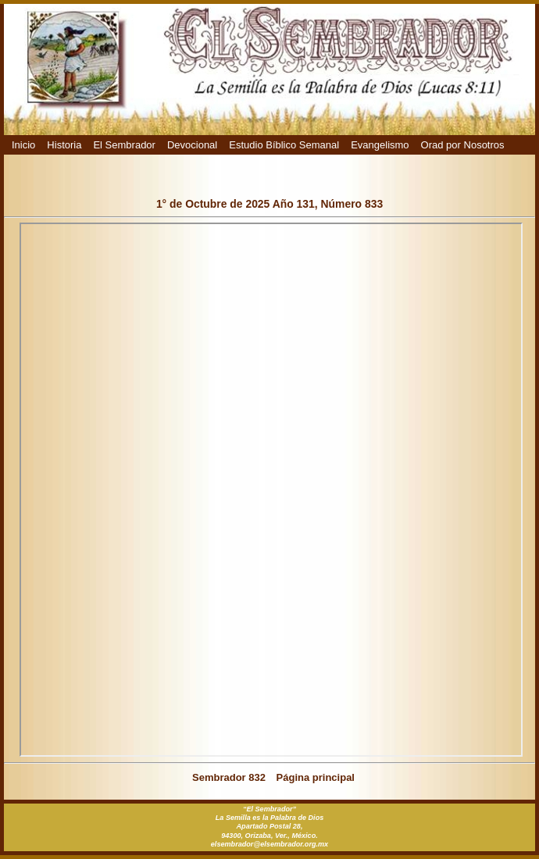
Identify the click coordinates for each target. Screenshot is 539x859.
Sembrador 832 (229, 777)
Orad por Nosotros (463, 145)
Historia (64, 145)
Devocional (192, 145)
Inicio (23, 145)
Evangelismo (380, 145)
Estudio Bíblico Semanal (284, 145)
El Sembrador (124, 145)
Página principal (316, 777)
